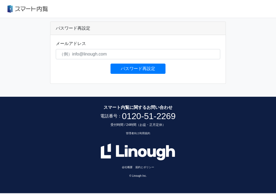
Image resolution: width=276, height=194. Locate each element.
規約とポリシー (144, 167)
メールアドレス (71, 43)
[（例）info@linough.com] (138, 54)
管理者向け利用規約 (138, 133)
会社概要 (127, 167)
